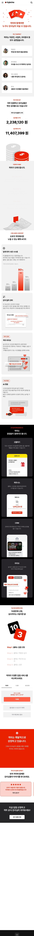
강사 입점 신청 (17, 817)
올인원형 (27, 685)
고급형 (17, 685)
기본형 (6, 685)
